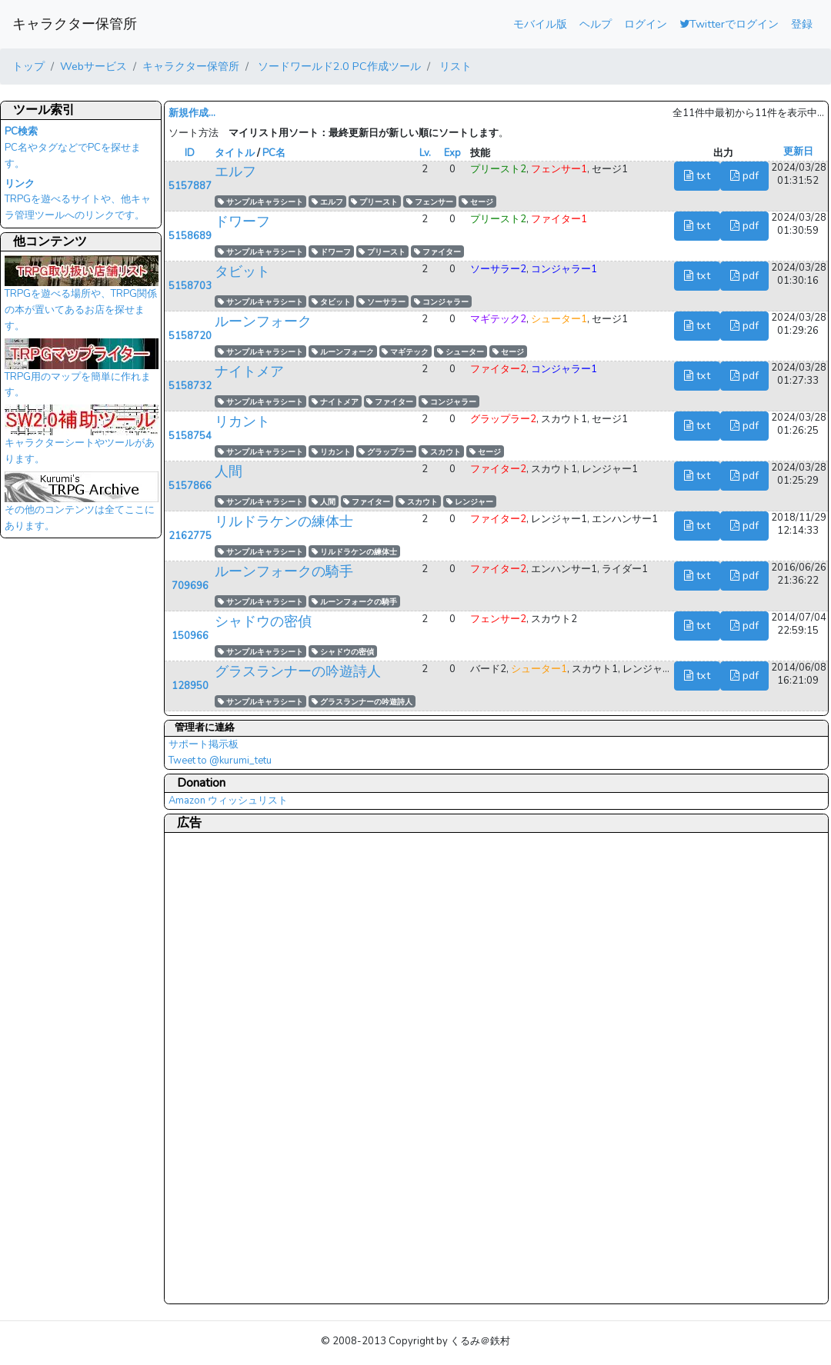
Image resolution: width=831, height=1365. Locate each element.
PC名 (273, 153)
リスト (454, 66)
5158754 (190, 436)
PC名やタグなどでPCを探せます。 (73, 148)
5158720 (190, 336)
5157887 (190, 186)
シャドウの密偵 (263, 621)
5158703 (190, 286)
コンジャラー (441, 302)
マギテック (405, 352)
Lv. (425, 153)
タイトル (235, 153)
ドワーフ (242, 221)
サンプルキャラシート (260, 202)
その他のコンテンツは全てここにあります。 (82, 506)
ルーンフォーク (263, 321)
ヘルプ (595, 24)
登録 (802, 24)
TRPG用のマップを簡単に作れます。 (82, 373)
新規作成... (192, 113)
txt (697, 175)
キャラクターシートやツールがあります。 (82, 439)
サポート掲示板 (204, 744)
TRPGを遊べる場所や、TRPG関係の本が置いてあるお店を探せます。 (82, 297)
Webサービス (93, 66)
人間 (228, 471)
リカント (242, 421)
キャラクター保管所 (74, 24)
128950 (190, 686)
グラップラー (386, 452)
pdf (744, 175)
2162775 (190, 536)
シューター (460, 352)
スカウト (441, 452)
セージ (477, 202)
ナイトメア (249, 371)
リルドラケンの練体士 (284, 521)
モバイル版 (540, 24)
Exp (452, 153)
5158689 (190, 236)
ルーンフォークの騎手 (284, 571)
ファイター (437, 252)
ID (190, 153)
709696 (190, 586)
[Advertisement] (230, 1067)
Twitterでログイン (729, 24)
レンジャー (469, 502)
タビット (242, 271)
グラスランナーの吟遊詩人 (298, 671)
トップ (28, 66)
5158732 (190, 386)
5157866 (190, 486)
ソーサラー (382, 302)
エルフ (235, 171)
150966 (190, 636)
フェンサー (429, 202)
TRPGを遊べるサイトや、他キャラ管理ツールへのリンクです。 (78, 200)
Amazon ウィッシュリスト (228, 800)
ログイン (645, 24)
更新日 (798, 151)
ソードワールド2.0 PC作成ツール (338, 66)
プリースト (374, 202)
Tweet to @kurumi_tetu (220, 760)
